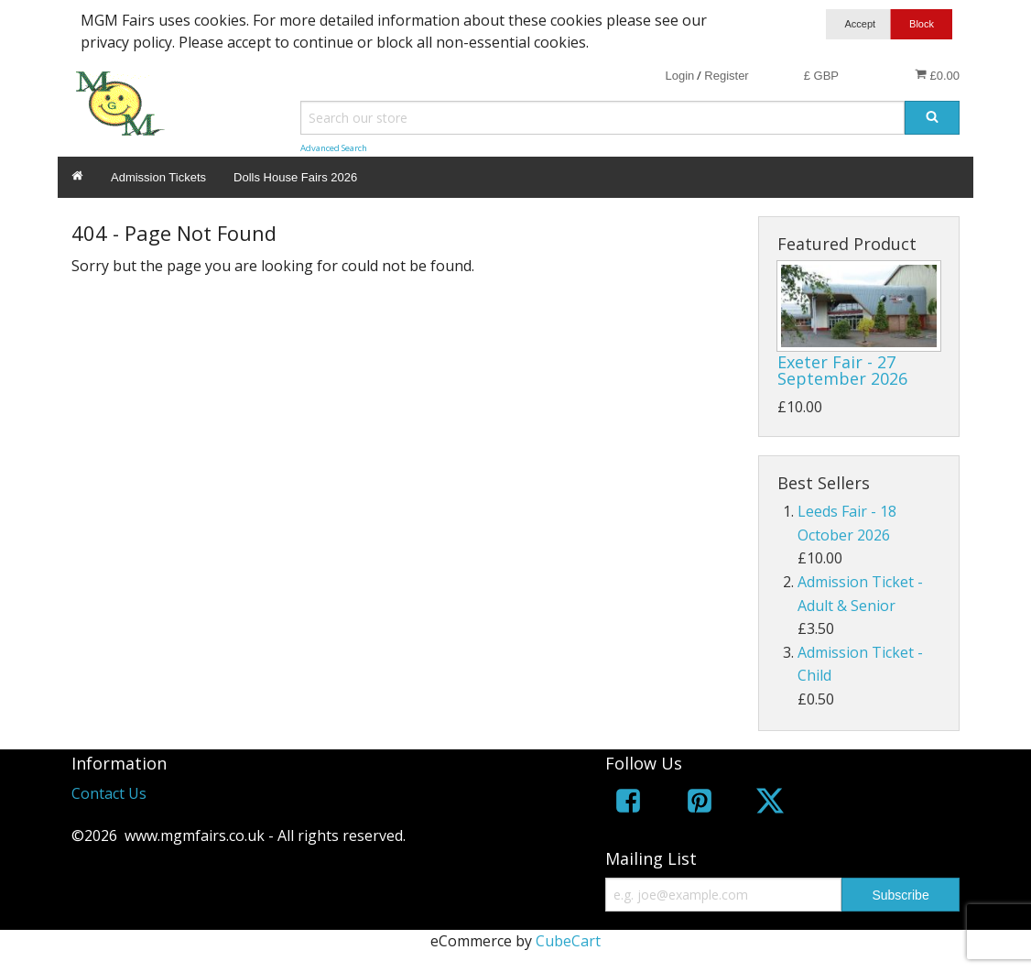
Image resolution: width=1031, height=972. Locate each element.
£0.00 (937, 75)
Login (679, 75)
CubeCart (568, 941)
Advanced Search (333, 148)
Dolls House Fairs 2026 (295, 177)
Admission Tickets (158, 177)
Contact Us (109, 793)
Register (726, 75)
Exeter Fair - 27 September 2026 (842, 370)
